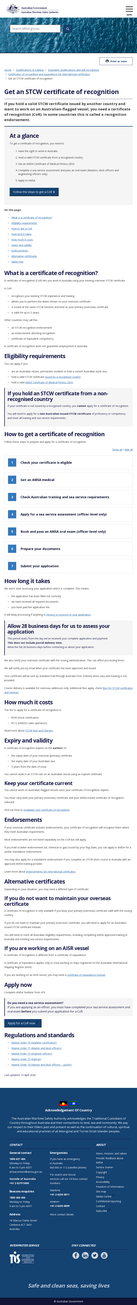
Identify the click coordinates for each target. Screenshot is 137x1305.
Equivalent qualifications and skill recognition (73, 70)
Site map (101, 1191)
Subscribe (101, 1211)
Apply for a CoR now (21, 1023)
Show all (117, 449)
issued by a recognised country (63, 377)
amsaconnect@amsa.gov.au (25, 1171)
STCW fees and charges (39, 730)
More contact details (62, 1214)
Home (7, 70)
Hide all (128, 449)
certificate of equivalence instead (86, 975)
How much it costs (22, 239)
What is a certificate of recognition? (31, 217)
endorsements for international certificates (50, 871)
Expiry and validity (21, 245)
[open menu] (129, 9)
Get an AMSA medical (31, 480)
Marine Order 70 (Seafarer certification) (34, 1042)
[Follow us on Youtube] (104, 1255)
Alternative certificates (24, 256)
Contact (100, 1206)
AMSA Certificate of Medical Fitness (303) (49, 382)
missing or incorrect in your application (68, 614)
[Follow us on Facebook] (75, 1255)
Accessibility (103, 1182)
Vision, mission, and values (111, 1153)
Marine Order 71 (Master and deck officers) (36, 1048)
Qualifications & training (30, 70)
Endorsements (19, 250)
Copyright (101, 1172)
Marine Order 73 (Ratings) (26, 1059)
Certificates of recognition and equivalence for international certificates (49, 74)
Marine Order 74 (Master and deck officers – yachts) (41, 1064)
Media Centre (103, 1196)
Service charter (104, 1167)
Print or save (118, 61)
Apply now (17, 261)
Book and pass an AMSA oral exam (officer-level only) (57, 531)
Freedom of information (110, 1186)
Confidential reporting (108, 1201)
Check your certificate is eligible (40, 462)
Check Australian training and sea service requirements (58, 497)
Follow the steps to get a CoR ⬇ (34, 192)
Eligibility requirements (24, 223)
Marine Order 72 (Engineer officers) (31, 1053)
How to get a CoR (21, 228)
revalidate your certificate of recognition (46, 810)
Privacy (100, 1177)
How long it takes (21, 234)
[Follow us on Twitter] (94, 1255)
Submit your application (33, 566)
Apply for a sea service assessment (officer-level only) (57, 514)
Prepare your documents (34, 549)
